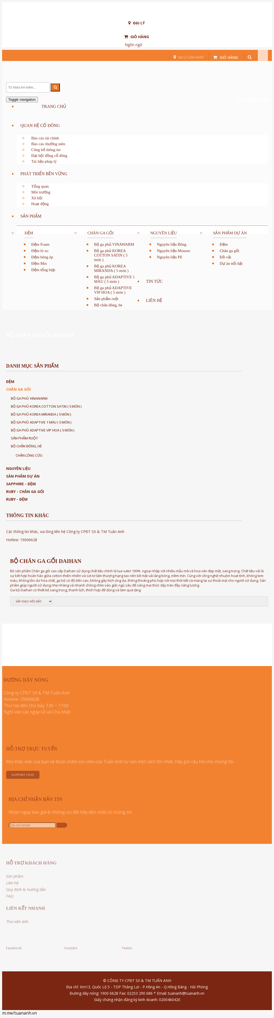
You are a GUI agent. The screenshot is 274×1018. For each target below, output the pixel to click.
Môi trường (40, 192)
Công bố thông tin (45, 150)
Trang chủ (54, 106)
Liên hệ (154, 300)
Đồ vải (225, 257)
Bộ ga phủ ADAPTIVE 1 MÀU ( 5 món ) (114, 279)
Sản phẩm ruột (106, 299)
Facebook (14, 946)
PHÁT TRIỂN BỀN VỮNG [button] (43, 173)
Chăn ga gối (100, 233)
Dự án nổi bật (231, 263)
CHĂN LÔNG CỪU (29, 455)
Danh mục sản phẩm (32, 366)
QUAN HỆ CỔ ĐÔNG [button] (40, 125)
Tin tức (154, 281)
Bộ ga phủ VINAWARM (114, 244)
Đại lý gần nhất (189, 57)
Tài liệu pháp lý (44, 161)
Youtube (70, 946)
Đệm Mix (39, 263)
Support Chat (22, 777)
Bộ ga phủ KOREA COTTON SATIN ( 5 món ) (111, 255)
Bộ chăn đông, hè (108, 305)
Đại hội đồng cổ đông (49, 155)
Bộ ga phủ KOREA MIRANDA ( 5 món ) (111, 268)
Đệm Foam (40, 244)
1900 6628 (252, 100)
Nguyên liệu (163, 233)
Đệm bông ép (42, 257)
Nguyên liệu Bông (171, 244)
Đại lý (136, 22)
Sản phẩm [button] (30, 216)
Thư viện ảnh (17, 923)
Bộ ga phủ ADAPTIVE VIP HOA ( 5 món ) (113, 290)
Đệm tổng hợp (43, 270)
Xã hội (36, 198)
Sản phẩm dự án (230, 233)
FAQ (10, 898)
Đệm (29, 233)
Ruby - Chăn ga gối (25, 491)
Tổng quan (40, 186)
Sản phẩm (14, 878)
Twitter (127, 946)
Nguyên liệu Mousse (173, 251)
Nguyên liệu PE (169, 257)
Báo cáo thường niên (48, 144)
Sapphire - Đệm (21, 483)
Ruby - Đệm (17, 499)
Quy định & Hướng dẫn (26, 891)
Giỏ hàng (136, 36)
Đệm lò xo (39, 251)
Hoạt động (40, 204)
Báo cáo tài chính (45, 138)
